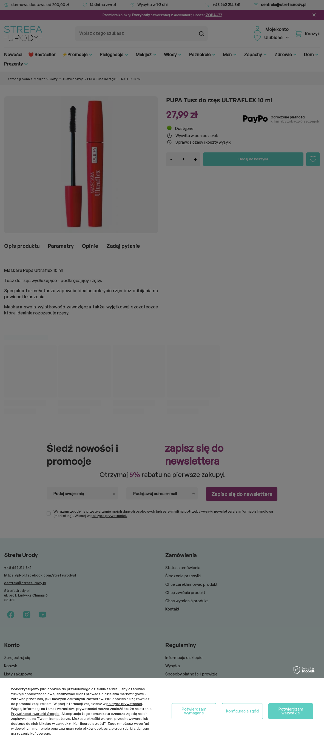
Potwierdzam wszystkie (290, 711)
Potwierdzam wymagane (194, 711)
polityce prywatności (124, 704)
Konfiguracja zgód (242, 711)
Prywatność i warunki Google (35, 713)
